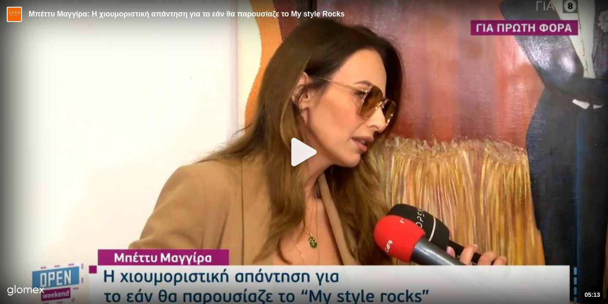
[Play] (304, 152)
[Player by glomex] (26, 291)
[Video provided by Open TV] (14, 14)
